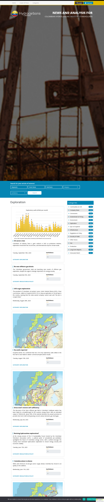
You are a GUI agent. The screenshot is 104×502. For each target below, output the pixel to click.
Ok (84, 499)
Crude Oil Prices (24, 3)
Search (35, 193)
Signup (88, 3)
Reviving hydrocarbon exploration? (26, 433)
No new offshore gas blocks (24, 266)
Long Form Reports (80, 250)
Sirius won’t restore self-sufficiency (26, 408)
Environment (80, 220)
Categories (36, 3)
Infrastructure (80, 230)
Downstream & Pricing (80, 217)
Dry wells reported (20, 350)
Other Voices (80, 240)
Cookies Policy (91, 499)
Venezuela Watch (80, 253)
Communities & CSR (80, 207)
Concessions (80, 213)
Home (14, 3)
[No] (102, 499)
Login (79, 3)
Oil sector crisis (19, 241)
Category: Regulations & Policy (23, 281)
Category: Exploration (20, 259)
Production (80, 246)
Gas (80, 243)
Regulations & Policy (80, 233)
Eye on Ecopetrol (80, 227)
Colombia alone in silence (23, 461)
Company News (80, 210)
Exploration (80, 223)
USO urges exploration (22, 289)
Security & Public (80, 236)
